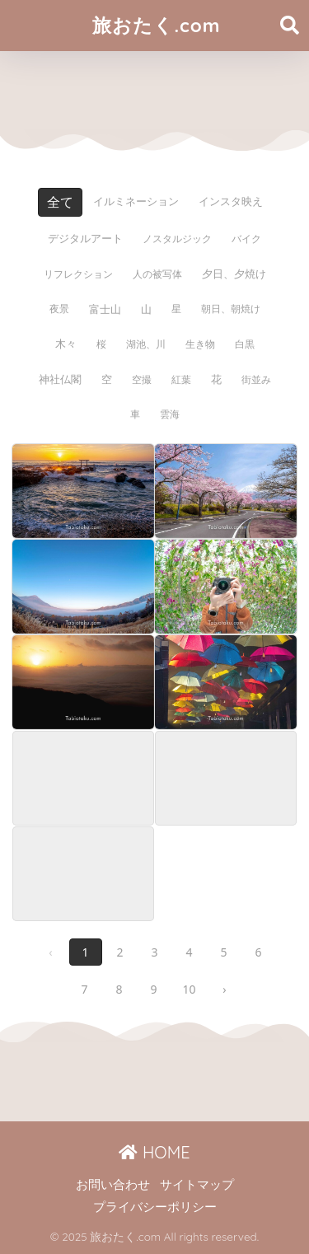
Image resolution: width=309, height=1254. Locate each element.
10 (188, 989)
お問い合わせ (113, 1184)
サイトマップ (197, 1184)
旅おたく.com (156, 25)
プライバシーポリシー (155, 1207)
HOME (154, 1152)
